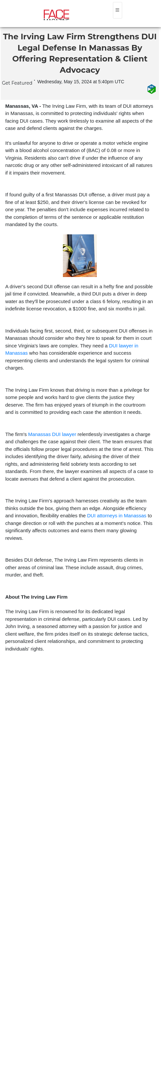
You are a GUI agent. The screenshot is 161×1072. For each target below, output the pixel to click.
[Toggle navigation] (117, 10)
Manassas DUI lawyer (52, 434)
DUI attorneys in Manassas (117, 515)
